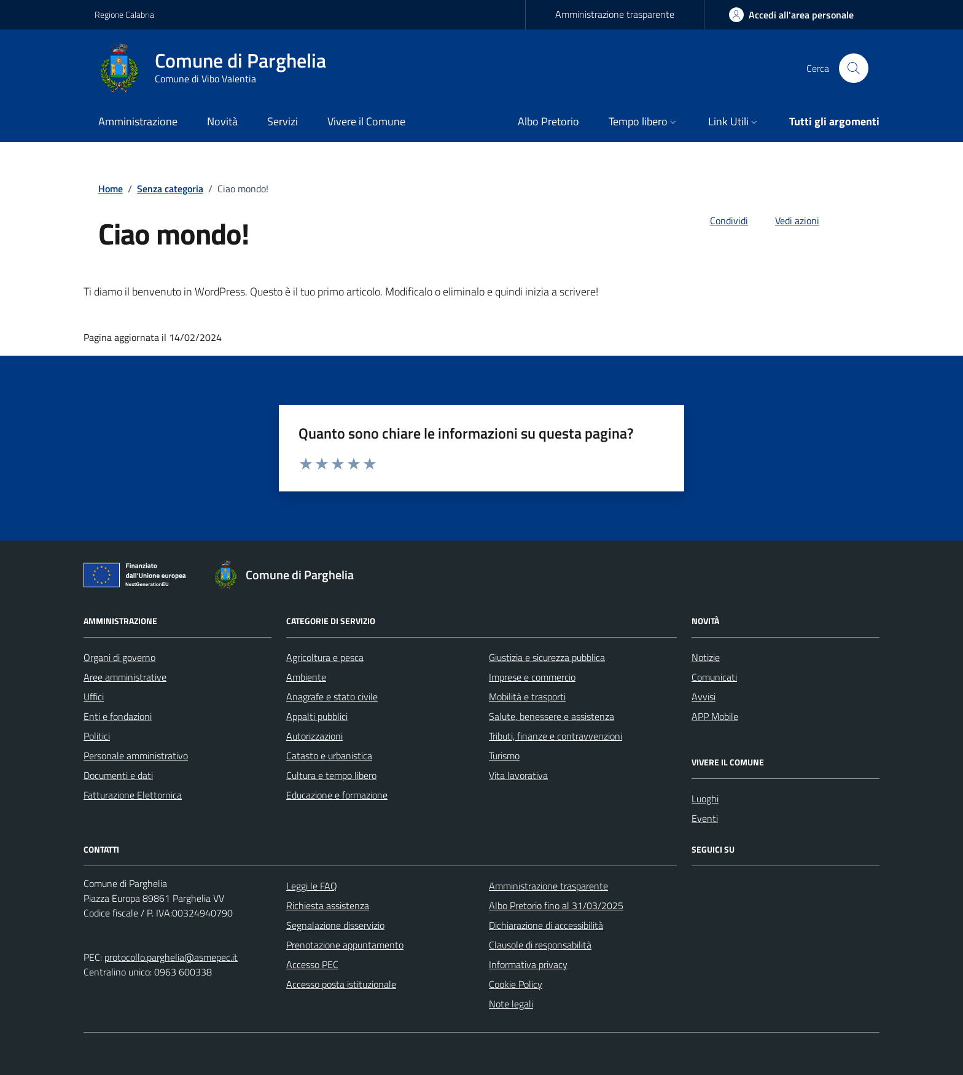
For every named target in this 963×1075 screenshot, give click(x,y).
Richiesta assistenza (327, 905)
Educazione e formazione (337, 795)
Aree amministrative (125, 677)
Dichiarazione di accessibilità (546, 925)
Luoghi (705, 798)
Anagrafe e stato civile (332, 696)
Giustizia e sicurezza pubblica (547, 657)
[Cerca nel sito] (853, 68)
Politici (97, 736)
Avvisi (703, 696)
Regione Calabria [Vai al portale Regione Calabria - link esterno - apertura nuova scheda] (124, 14)
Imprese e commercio (532, 677)
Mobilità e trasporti (527, 696)
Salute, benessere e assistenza (551, 716)
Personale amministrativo (136, 755)
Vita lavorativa (518, 775)
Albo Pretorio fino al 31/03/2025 (556, 905)
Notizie (706, 657)
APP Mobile (715, 716)
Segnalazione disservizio (335, 925)
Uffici (94, 696)
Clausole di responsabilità (540, 944)
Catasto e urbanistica (329, 755)
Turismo (504, 755)
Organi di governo (119, 657)
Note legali (511, 1003)
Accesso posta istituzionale (341, 984)
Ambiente (306, 677)
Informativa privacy (528, 964)
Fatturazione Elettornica (133, 795)
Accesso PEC (312, 964)
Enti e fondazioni (118, 716)
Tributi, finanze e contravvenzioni (555, 736)
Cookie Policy (515, 984)
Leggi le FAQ (311, 885)
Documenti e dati (118, 775)
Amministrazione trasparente (614, 14)
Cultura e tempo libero (331, 775)
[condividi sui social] (719, 220)
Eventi (705, 818)
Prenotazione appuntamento (345, 944)
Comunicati (714, 677)
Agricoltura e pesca (325, 657)
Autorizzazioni (314, 736)
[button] (643, 122)
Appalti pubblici (317, 716)
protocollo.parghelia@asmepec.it (171, 957)
